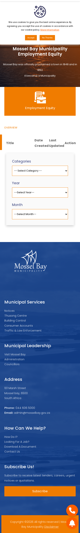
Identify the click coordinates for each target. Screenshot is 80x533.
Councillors (12, 364)
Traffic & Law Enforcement (23, 330)
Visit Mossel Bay (15, 354)
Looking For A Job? (16, 442)
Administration (14, 359)
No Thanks (47, 37)
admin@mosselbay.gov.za (31, 413)
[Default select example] (40, 171)
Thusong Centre (15, 316)
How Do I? (11, 437)
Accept (30, 37)
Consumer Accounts (18, 326)
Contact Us (12, 452)
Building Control (15, 321)
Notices (9, 311)
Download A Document (20, 447)
